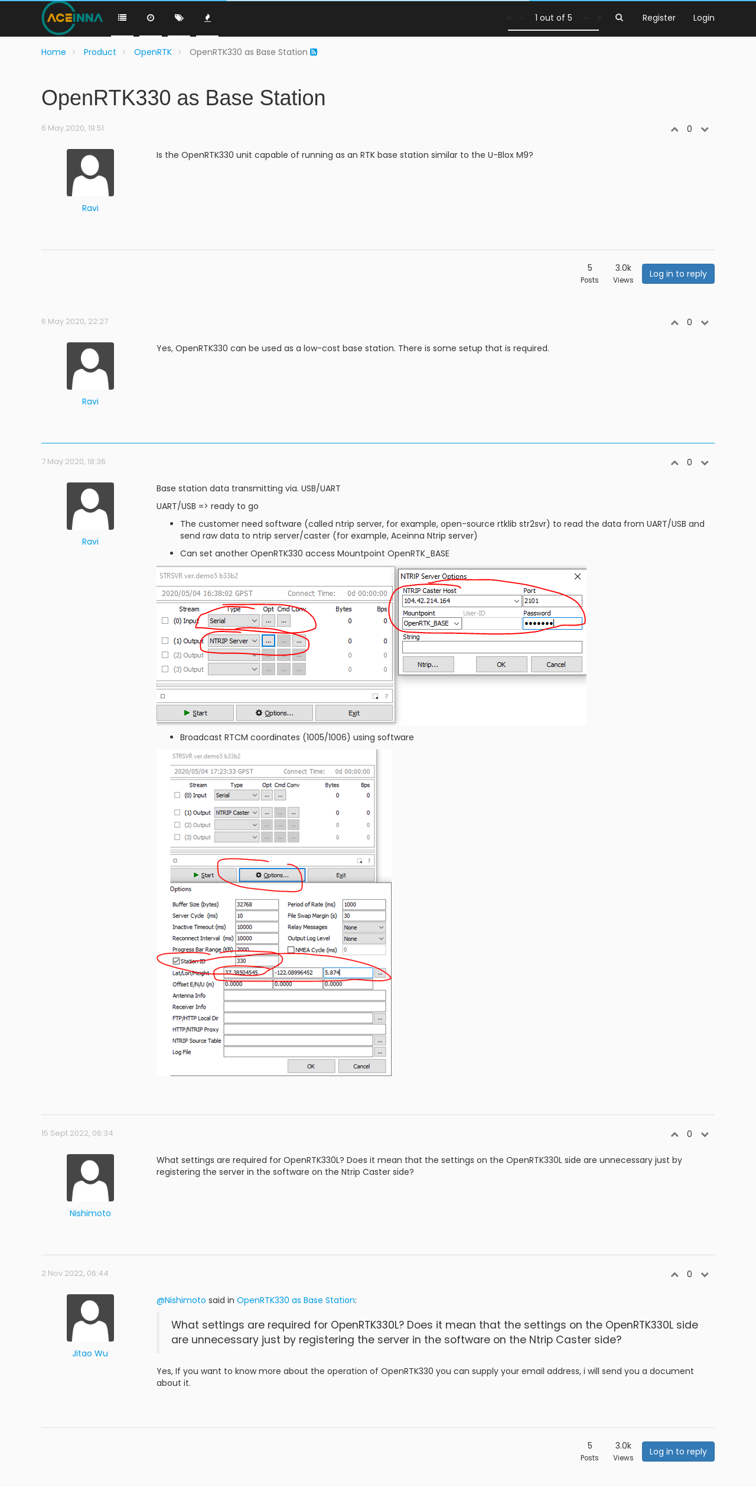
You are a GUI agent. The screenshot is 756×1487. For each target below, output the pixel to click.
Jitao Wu (90, 1353)
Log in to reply (678, 274)
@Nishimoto (181, 1300)
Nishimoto (90, 1213)
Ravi (90, 208)
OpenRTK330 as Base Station (296, 1300)
